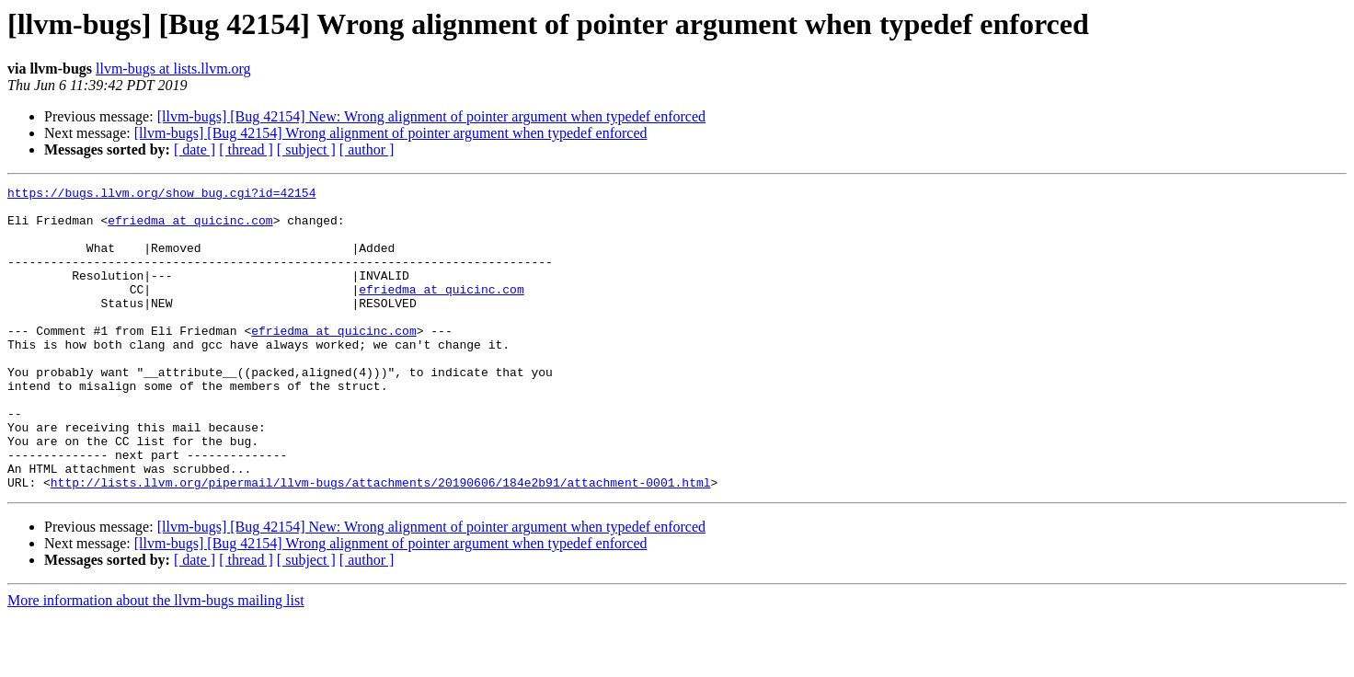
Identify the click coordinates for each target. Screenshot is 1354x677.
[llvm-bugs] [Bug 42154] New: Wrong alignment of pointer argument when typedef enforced (431, 116)
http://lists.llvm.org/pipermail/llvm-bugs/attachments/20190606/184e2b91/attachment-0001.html (381, 542)
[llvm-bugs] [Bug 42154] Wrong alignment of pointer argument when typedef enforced (391, 133)
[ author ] (367, 149)
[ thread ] (246, 149)
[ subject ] (306, 149)
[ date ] (194, 149)
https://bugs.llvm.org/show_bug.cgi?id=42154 (161, 195)
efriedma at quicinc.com (190, 228)
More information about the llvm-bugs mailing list (155, 661)
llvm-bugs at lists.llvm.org (173, 68)
